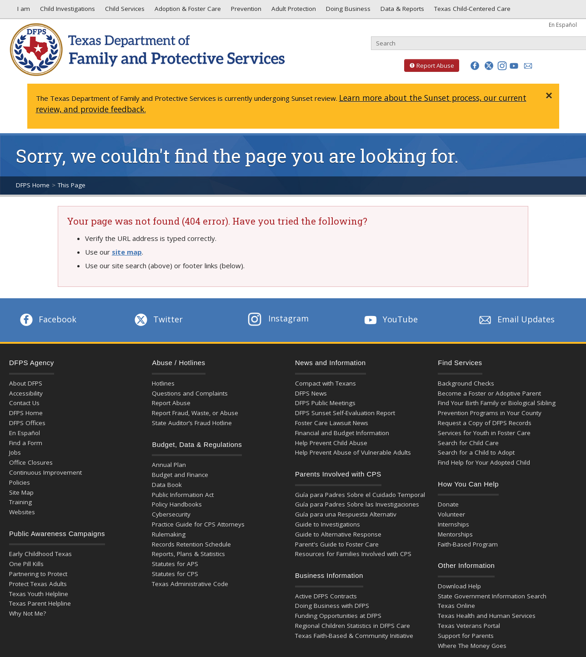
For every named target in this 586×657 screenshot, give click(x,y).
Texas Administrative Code (190, 584)
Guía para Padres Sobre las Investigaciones (357, 504)
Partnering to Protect (38, 574)
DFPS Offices (27, 423)
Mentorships (455, 534)
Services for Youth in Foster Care (484, 433)
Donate (448, 504)
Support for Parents (466, 636)
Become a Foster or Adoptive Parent (489, 393)
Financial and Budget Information (342, 433)
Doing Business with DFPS (332, 606)
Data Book (167, 485)
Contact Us (24, 403)
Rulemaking (168, 534)
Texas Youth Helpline (38, 594)
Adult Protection (293, 11)
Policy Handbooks (177, 504)
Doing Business (347, 11)
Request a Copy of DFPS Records (484, 423)
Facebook (47, 319)
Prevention (245, 11)
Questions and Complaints (190, 393)
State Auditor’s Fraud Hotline (192, 423)
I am (22, 11)
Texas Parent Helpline (40, 603)
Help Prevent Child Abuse (331, 443)
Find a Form (25, 443)
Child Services (123, 11)
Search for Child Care (468, 443)
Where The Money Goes (472, 646)
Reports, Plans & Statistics (188, 554)
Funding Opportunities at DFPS (338, 616)
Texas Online (456, 606)
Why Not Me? (27, 613)
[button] (475, 65)
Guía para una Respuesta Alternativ (345, 514)
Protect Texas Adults (38, 584)
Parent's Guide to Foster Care (337, 544)
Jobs (15, 452)
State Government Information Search (492, 596)
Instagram (278, 318)
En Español (563, 24)
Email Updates (516, 319)
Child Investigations (66, 11)
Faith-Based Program (468, 544)
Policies (19, 482)
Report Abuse (429, 65)
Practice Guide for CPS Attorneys (198, 524)
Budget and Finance (180, 475)
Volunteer (451, 514)
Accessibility (26, 393)
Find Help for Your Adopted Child (484, 462)
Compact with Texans (325, 383)
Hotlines (163, 383)
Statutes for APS (175, 564)
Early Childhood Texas (40, 554)
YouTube (390, 319)
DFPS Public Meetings (325, 403)
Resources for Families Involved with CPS (353, 554)
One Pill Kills (26, 564)
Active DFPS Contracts (326, 596)
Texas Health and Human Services (487, 616)
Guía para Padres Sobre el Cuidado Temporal (360, 495)
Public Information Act (183, 495)
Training (20, 502)
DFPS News (311, 393)
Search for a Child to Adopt (476, 452)
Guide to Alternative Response (338, 534)
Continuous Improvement (45, 472)
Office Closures (31, 462)
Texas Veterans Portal (469, 626)
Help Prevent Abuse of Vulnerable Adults (353, 452)
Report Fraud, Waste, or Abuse (195, 413)
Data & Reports (401, 11)
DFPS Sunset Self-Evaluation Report (345, 413)
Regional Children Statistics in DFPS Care (352, 626)
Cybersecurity (171, 514)
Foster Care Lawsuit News (331, 423)
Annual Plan (169, 465)
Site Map (21, 492)
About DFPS (25, 383)
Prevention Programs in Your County (489, 413)
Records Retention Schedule (191, 544)
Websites (22, 512)
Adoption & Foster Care (187, 11)
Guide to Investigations (327, 524)
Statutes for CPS (175, 574)
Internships (453, 524)
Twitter (158, 319)
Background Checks (466, 383)
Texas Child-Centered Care (471, 11)
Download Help (459, 586)
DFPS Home (33, 185)
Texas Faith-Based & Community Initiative (354, 636)
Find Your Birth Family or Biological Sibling (497, 403)
